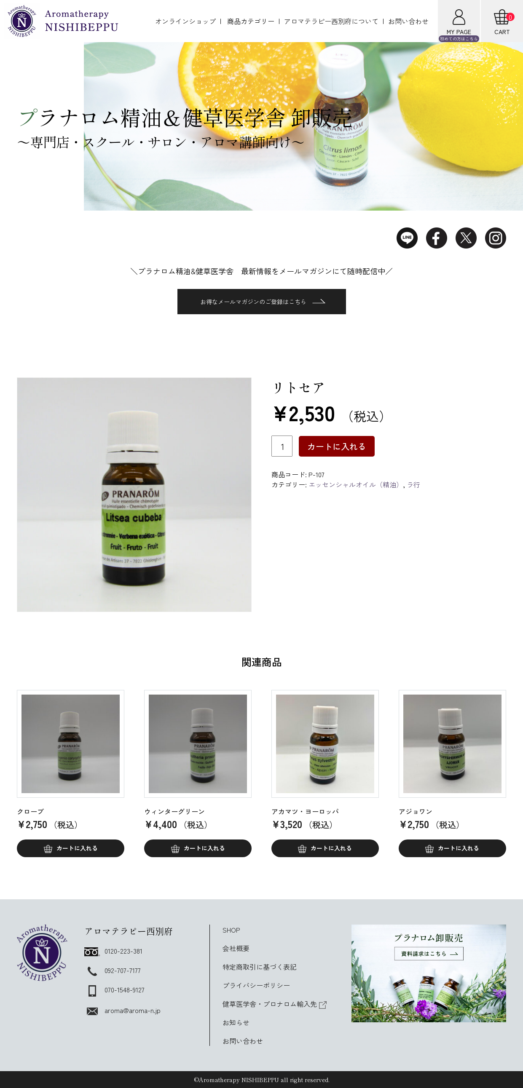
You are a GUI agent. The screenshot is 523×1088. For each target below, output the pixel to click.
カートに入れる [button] (77, 848)
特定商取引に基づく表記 (260, 967)
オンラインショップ (185, 21)
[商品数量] (281, 446)
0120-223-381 (113, 951)
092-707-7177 (112, 970)
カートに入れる (336, 446)
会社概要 (236, 948)
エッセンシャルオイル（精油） (355, 484)
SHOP (231, 930)
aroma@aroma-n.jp (122, 1010)
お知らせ (236, 1022)
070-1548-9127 (114, 989)
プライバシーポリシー (256, 985)
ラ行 (413, 484)
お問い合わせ (408, 21)
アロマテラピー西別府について (331, 21)
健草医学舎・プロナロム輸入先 (275, 1004)
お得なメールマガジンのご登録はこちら (263, 302)
